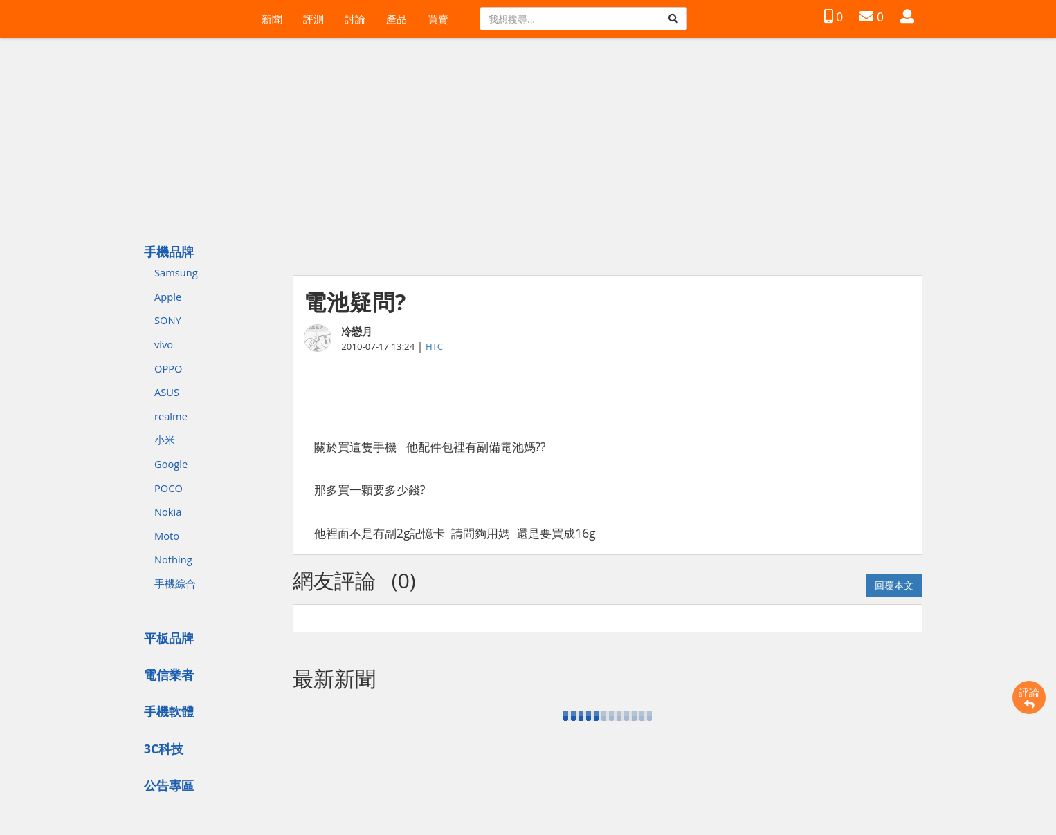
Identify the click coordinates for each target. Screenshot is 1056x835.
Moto (166, 536)
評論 (1029, 697)
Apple (167, 296)
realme (171, 416)
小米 (164, 440)
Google (171, 464)
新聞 (272, 19)
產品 (396, 19)
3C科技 (163, 748)
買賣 (438, 19)
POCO (168, 488)
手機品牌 (169, 251)
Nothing (173, 559)
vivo (163, 344)
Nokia (167, 511)
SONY (167, 320)
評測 (313, 19)
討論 (355, 19)
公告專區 (169, 785)
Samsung (176, 272)
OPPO (168, 368)
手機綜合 (175, 583)
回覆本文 (894, 585)
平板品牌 (169, 638)
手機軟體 (169, 711)
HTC (434, 346)
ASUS (166, 392)
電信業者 (169, 674)
